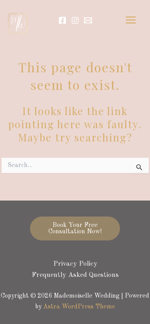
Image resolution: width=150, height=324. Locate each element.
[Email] (88, 20)
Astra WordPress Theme (79, 307)
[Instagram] (75, 20)
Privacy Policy (75, 263)
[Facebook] (62, 20)
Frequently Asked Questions (75, 275)
